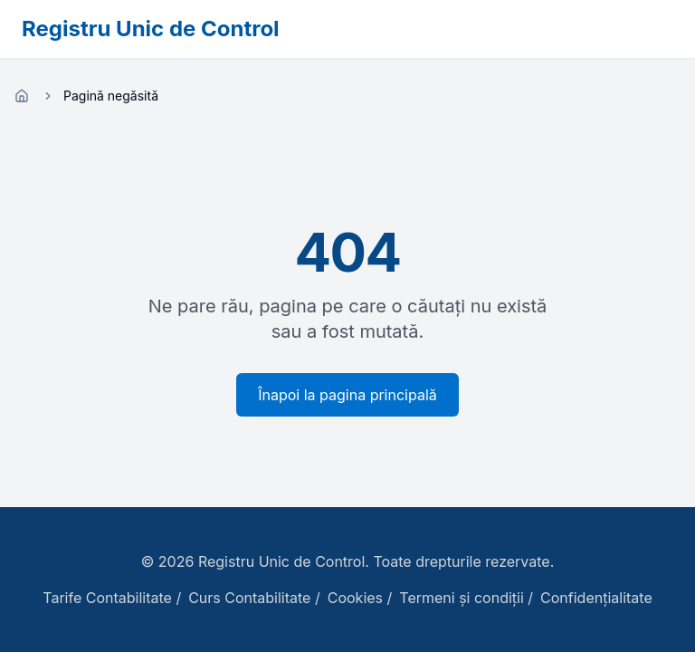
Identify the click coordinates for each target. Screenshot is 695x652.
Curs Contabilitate (249, 598)
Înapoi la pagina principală (347, 395)
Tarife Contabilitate (107, 598)
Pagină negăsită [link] (110, 95)
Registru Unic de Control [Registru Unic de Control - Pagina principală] (151, 28)
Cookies (355, 598)
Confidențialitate (596, 598)
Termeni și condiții (461, 598)
